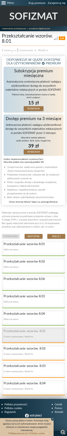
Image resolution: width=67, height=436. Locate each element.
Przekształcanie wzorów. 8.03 (25, 366)
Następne (34, 236)
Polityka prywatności (15, 404)
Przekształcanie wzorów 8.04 (24, 313)
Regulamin (10, 411)
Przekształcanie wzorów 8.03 (24, 296)
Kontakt (59, 411)
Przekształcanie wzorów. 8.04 (25, 383)
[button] (7, 3)
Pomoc (58, 408)
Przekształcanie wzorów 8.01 (24, 244)
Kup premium (37, 2)
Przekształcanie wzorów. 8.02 (25, 348)
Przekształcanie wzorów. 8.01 (25, 331)
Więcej (56, 236)
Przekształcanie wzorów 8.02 (24, 261)
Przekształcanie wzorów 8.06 (24, 279)
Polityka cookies (13, 408)
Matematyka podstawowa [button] (14, 28)
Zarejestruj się (56, 2)
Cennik (58, 404)
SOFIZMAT (33, 16)
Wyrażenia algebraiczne (39, 28)
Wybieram (33, 108)
